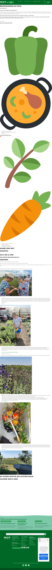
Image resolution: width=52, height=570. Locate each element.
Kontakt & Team (23, 539)
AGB (22, 541)
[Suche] (45, 534)
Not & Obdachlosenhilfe (33, 539)
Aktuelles (44, 1)
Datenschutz (23, 542)
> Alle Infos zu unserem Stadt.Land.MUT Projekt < (10, 352)
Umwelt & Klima (31, 542)
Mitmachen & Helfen (37, 1)
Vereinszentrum (31, 543)
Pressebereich (23, 546)
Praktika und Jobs (24, 540)
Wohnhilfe (30, 540)
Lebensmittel (31, 541)
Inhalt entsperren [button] (43, 554)
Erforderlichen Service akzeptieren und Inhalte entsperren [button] (43, 558)
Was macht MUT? (27, 1)
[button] (2, 568)
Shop (45, 3)
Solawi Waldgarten (5, 401)
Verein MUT (20, 1)
